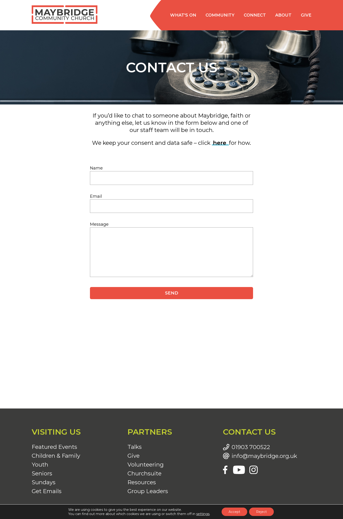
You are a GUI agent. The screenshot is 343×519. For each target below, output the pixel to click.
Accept (234, 512)
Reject (261, 512)
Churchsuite (144, 473)
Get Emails (47, 491)
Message (99, 224)
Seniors (42, 473)
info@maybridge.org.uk (264, 456)
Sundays (43, 482)
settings (202, 514)
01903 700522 (251, 447)
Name (96, 168)
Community (220, 15)
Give (306, 15)
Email (96, 196)
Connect (255, 15)
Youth (40, 464)
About (283, 15)
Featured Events (54, 446)
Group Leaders (147, 491)
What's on (183, 15)
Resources (141, 482)
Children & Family (56, 455)
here (220, 142)
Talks (134, 446)
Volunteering (145, 464)
